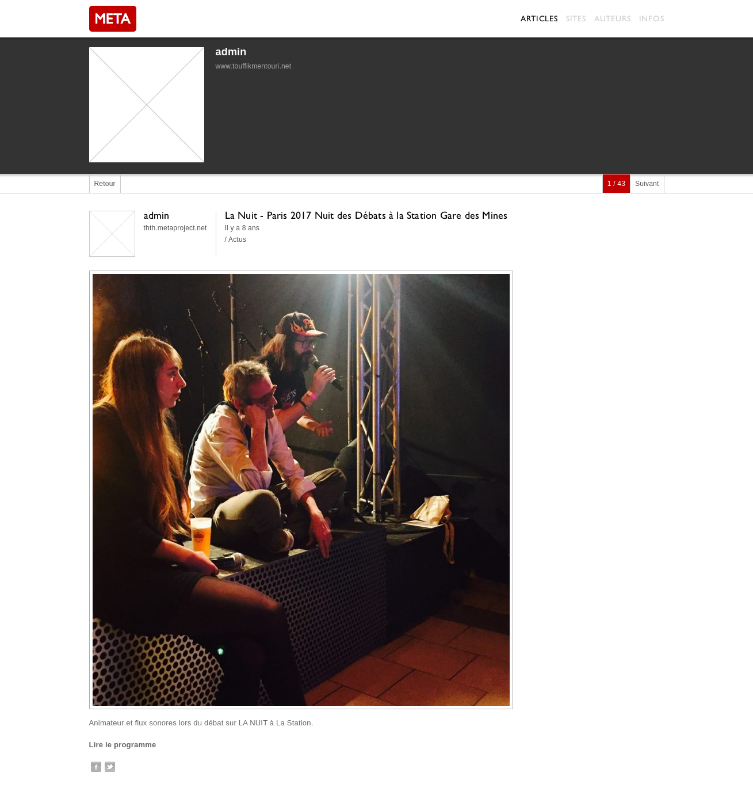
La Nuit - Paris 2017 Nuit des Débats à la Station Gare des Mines (366, 215)
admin (231, 52)
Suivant (647, 184)
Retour (105, 184)
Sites (576, 18)
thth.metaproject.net (175, 228)
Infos (651, 18)
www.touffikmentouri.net (254, 66)
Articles (539, 18)
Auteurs (612, 18)
